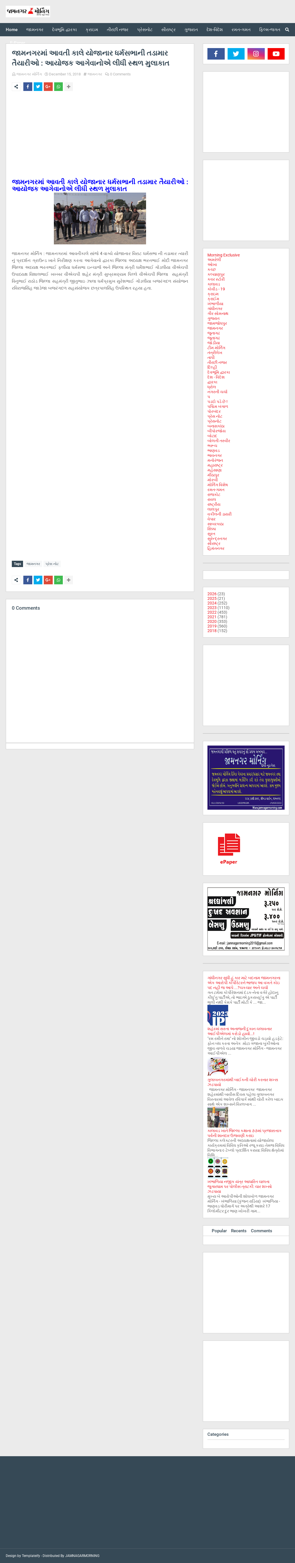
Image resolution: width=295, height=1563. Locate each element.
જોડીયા (213, 343)
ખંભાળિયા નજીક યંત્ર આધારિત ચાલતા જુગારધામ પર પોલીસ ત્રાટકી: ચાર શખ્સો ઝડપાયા (239, 1186)
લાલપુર (213, 509)
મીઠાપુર (213, 475)
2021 (212, 617)
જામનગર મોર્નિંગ (29, 74)
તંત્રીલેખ (214, 352)
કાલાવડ (213, 284)
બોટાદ (212, 435)
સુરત (211, 533)
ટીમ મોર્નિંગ (216, 347)
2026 (212, 594)
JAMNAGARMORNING (82, 1556)
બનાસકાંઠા (215, 426)
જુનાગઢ (213, 333)
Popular (219, 1230)
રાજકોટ (213, 494)
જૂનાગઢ (213, 338)
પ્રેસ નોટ (52, 564)
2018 (212, 630)
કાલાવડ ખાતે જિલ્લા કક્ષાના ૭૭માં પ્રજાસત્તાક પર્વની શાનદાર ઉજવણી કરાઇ (244, 1133)
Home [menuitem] (12, 29)
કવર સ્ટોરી (216, 279)
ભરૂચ (212, 445)
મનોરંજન (215, 460)
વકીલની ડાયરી (219, 514)
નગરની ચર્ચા (217, 391)
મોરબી (212, 480)
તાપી (211, 357)
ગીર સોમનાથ (217, 313)
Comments (261, 1230)
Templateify (31, 1556)
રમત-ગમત (215, 489)
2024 (212, 603)
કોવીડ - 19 (216, 289)
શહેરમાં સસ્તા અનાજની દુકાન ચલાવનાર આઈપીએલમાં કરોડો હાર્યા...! (239, 1031)
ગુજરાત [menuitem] (191, 29)
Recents (239, 1230)
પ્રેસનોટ (214, 421)
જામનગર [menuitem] (35, 29)
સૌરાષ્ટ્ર (213, 543)
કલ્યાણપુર (216, 274)
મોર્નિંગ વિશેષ (217, 484)
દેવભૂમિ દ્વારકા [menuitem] (64, 29)
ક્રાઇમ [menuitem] (92, 29)
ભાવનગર (214, 455)
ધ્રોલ (211, 387)
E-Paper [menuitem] (17, 42)
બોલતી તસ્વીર (218, 440)
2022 (212, 612)
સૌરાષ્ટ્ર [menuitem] (168, 29)
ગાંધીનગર (214, 308)
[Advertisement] (100, 138)
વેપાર (211, 519)
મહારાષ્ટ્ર (215, 465)
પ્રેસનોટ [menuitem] (145, 29)
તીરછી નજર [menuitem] (117, 29)
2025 (212, 598)
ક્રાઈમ (213, 298)
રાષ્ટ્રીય (213, 504)
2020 (212, 621)
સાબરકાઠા (215, 524)
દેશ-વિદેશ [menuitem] (215, 29)
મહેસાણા (214, 470)
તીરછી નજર (217, 362)
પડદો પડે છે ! (217, 401)
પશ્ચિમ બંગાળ (217, 406)
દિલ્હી (212, 367)
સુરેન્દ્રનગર (217, 538)
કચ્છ (211, 269)
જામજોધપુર (217, 323)
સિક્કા (211, 528)
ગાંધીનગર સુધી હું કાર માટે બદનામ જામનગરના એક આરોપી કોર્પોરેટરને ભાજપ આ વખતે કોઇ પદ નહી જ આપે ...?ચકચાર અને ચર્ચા (243, 983)
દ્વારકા (212, 382)
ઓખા (212, 264)
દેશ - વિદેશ (216, 377)
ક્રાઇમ (213, 294)
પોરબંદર (214, 411)
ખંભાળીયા (215, 303)
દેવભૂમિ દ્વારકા (218, 372)
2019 (212, 626)
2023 (212, 607)
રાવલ (211, 499)
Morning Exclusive (223, 255)
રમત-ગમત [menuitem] (241, 29)
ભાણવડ (213, 450)
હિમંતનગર (215, 548)
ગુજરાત (213, 318)
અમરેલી (214, 259)
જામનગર (95, 74)
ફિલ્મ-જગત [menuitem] (269, 29)
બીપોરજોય (216, 431)
